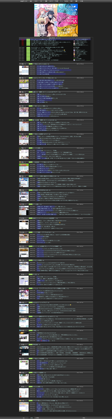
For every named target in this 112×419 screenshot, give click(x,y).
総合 (31, 1)
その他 (81, 1)
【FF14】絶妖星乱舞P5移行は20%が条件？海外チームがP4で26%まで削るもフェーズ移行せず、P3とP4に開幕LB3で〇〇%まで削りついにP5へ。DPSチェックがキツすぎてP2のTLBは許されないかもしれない (64, 349)
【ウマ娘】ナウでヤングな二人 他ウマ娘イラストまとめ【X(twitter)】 (53, 68)
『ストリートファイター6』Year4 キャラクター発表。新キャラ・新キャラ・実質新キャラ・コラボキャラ (61, 393)
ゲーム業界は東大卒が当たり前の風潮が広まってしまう (49, 336)
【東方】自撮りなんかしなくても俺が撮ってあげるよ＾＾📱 (51, 380)
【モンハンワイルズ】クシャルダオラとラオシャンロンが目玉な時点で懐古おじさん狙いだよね (58, 254)
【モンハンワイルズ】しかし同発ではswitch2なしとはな (49, 248)
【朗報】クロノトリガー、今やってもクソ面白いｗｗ (49, 156)
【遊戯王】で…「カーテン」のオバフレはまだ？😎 (49, 222)
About (84, 417)
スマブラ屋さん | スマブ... (81, 54)
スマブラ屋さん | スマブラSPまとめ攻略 (44, 400)
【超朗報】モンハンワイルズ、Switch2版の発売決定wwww (50, 312)
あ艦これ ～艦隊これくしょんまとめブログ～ (45, 92)
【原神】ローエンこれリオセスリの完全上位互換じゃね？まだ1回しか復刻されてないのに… (58, 200)
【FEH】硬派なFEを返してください (45, 292)
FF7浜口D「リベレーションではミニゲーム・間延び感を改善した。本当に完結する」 (56, 282)
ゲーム (61, 1)
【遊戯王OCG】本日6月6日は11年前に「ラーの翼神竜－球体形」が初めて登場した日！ (57, 184)
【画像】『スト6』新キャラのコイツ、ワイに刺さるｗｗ (50, 280)
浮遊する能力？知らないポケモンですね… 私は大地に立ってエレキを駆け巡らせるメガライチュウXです (60, 326)
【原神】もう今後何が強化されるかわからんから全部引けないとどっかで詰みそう (55, 192)
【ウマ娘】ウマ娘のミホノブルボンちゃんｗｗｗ (48, 70)
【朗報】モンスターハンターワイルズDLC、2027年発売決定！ (51, 306)
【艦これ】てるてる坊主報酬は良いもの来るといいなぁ (49, 126)
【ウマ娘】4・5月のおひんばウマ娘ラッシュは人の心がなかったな (52, 361)
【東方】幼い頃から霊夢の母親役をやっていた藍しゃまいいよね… (52, 382)
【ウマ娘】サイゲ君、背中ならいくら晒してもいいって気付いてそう (52, 144)
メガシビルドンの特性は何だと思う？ (45, 320)
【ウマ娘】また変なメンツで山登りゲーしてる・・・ (49, 164)
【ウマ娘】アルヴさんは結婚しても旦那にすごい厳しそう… (50, 84)
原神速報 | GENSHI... (80, 43)
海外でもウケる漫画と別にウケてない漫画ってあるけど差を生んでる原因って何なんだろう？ (58, 391)
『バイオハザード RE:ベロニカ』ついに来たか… (48, 394)
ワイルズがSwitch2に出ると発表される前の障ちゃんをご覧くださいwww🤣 (48, 50)
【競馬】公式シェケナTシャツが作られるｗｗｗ (48, 116)
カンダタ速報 (78, 58)
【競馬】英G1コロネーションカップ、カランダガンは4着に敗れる (52, 114)
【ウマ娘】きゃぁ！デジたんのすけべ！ (46, 168)
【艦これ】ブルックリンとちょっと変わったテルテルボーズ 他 (51, 94)
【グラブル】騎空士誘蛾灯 (43, 236)
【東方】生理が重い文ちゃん (43, 379)
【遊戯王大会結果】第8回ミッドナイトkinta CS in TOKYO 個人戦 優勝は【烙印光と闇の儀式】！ (59, 178)
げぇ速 (76, 48)
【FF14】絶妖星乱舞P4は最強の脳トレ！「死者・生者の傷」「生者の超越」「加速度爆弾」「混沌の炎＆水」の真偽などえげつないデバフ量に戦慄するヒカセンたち (65, 353)
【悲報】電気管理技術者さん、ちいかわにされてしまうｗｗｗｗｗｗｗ (53, 405)
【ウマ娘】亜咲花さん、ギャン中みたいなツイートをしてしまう (51, 362)
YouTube (66, 1)
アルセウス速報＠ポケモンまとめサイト (44, 316)
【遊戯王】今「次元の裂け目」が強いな (46, 226)
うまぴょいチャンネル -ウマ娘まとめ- (43, 78)
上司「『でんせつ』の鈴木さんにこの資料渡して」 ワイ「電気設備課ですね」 (55, 152)
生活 (71, 1)
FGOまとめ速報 (37, 260)
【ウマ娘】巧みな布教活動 (43, 74)
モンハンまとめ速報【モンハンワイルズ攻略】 (46, 246)
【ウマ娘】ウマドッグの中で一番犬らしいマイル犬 (48, 172)
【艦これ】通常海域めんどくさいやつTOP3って (48, 130)
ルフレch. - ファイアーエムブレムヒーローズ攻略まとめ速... (49, 288)
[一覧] (48, 64)
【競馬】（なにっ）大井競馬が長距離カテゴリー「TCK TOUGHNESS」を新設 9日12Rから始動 (59, 136)
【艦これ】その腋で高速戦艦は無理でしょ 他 (47, 98)
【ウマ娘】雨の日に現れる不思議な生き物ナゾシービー (49, 166)
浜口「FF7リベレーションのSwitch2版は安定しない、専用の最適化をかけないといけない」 (57, 334)
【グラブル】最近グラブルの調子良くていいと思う (48, 240)
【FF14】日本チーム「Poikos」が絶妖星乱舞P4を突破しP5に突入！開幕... (47, 47)
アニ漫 (56, 1)
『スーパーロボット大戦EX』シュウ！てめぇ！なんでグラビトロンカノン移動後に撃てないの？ (59, 389)
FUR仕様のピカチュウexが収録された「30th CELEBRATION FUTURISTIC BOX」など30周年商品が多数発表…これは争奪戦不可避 (64, 319)
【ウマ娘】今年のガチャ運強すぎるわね (46, 66)
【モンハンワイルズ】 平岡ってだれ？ (45, 256)
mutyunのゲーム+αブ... (80, 50)
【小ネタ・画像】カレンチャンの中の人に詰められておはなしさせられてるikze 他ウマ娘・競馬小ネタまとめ (62, 112)
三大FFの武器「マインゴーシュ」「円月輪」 (41, 48)
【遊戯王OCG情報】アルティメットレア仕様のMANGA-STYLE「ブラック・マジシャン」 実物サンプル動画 (61, 186)
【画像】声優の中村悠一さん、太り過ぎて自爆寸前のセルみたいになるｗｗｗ (54, 208)
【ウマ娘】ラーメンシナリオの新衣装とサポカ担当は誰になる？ (51, 366)
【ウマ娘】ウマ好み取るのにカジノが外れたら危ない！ (49, 108)
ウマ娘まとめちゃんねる (80, 40)
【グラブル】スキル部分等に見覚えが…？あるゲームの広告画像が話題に (53, 234)
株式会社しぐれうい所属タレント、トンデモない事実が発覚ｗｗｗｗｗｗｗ (54, 407)
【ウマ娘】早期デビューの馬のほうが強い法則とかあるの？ (50, 72)
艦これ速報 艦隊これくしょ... (81, 45)
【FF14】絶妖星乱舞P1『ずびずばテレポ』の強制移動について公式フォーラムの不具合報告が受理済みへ (61, 354)
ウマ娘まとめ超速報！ (39, 358)
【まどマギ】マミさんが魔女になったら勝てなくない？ (43, 39)
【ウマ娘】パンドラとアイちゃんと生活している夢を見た (50, 86)
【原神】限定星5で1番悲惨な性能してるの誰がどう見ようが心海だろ (52, 194)
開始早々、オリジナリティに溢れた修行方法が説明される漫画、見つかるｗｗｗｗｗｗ (56, 410)
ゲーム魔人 (77, 55)
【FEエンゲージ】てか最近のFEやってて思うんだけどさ (50, 298)
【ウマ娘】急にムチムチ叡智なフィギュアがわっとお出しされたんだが (53, 170)
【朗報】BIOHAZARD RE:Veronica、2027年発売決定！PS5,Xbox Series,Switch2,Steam (56, 308)
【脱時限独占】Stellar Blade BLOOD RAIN (46, 333)
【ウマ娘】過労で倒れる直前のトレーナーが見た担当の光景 (50, 80)
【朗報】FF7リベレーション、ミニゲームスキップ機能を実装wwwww (53, 212)
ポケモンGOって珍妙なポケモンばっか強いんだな (48, 324)
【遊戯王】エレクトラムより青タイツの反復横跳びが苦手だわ (51, 224)
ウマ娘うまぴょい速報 (80, 53)
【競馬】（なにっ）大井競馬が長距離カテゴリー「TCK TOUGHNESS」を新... (48, 51)
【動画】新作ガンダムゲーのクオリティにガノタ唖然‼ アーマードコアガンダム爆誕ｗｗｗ (57, 210)
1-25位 (31, 417)
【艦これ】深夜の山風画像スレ (44, 96)
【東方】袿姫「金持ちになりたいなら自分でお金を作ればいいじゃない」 (53, 375)
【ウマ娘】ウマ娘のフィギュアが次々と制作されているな (50, 364)
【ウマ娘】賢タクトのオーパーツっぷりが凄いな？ (48, 140)
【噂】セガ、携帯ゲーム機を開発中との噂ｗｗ (41, 57)
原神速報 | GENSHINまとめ (40, 190)
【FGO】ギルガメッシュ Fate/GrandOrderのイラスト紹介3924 (51, 262)
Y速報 (34, 330)
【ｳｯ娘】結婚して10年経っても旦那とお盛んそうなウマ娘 (50, 82)
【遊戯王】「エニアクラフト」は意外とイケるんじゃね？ (50, 228)
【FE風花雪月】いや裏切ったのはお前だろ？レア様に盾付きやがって (53, 296)
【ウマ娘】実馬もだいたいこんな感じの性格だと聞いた (43, 40)
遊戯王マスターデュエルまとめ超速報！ (44, 218)
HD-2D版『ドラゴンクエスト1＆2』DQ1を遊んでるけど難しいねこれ (52, 396)
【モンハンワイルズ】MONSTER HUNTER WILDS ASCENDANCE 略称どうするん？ (56, 250)
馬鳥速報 (77, 47)
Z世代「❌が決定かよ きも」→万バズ (46, 340)
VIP (41, 1)
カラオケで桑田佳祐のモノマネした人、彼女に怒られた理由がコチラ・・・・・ (49, 54)
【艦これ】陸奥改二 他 (42, 102)
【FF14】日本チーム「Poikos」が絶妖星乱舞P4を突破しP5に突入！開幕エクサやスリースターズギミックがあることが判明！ (64, 347)
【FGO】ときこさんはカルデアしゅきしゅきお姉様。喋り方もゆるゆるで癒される (55, 264)
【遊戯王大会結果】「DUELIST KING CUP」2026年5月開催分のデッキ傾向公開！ (55, 180)
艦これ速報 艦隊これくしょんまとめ (43, 120)
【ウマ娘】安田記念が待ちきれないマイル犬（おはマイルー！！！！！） (53, 142)
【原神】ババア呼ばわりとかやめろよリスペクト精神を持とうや (51, 196)
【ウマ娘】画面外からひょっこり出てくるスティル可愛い (50, 110)
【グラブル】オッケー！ (42, 238)
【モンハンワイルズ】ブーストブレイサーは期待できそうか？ (51, 252)
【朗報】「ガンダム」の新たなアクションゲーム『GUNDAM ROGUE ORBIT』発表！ (56, 310)
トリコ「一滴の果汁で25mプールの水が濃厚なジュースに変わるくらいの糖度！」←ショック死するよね (60, 154)
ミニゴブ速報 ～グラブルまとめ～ (42, 232)
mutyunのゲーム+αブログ (40, 302)
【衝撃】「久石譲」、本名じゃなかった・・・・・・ (49, 409)
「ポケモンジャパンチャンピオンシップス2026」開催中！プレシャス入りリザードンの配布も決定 (59, 322)
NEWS (36, 1)
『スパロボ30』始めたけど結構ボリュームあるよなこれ (49, 284)
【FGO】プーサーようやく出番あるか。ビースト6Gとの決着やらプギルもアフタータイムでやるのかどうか (61, 268)
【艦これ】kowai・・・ (42, 100)
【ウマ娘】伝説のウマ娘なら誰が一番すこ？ (47, 368)
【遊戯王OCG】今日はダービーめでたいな (46, 182)
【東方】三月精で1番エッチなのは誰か (46, 377)
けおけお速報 (36, 386)
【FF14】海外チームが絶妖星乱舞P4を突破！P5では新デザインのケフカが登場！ (55, 350)
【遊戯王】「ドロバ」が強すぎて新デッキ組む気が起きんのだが (51, 220)
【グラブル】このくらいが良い (44, 242)
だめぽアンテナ (23, 1)
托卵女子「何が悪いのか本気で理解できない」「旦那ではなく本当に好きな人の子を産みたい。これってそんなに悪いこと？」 (64, 215)
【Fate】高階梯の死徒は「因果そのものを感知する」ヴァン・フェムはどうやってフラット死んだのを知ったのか (62, 270)
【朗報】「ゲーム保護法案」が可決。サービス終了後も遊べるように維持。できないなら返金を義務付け (60, 158)
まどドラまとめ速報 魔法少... (81, 39)
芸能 (46, 1)
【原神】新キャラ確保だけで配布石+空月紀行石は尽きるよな (45, 43)
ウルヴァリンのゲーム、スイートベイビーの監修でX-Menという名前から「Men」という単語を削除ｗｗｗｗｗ (62, 338)
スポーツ (51, 1)
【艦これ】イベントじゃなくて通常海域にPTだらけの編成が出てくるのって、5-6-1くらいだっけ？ (59, 124)
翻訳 (76, 1)
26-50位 (37, 417)
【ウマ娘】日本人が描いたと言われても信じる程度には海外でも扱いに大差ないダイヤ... (51, 42)
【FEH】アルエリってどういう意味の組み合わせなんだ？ (50, 294)
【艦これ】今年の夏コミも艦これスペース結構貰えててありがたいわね (53, 122)
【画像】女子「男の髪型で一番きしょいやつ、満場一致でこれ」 (45, 55)
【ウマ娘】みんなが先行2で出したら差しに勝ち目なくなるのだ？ (52, 138)
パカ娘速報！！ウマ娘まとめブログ (43, 162)
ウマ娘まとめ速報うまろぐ (81, 42)
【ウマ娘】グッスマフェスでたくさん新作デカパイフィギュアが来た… (53, 88)
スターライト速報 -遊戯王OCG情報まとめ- (44, 176)
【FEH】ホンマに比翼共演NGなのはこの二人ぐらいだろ (50, 290)
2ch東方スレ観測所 (38, 372)
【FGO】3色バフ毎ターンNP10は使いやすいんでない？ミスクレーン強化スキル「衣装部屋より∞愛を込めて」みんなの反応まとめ (64, 267)
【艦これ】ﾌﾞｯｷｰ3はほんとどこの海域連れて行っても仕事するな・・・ (53, 128)
